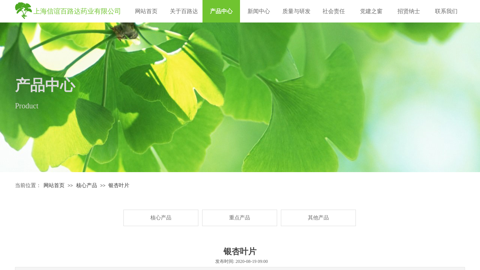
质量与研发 (296, 11)
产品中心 (221, 11)
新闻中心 (259, 11)
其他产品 (318, 217)
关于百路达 (184, 11)
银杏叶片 (118, 185)
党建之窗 (371, 11)
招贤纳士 (409, 11)
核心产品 (86, 185)
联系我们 (446, 11)
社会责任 (333, 11)
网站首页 (146, 11)
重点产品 (239, 217)
